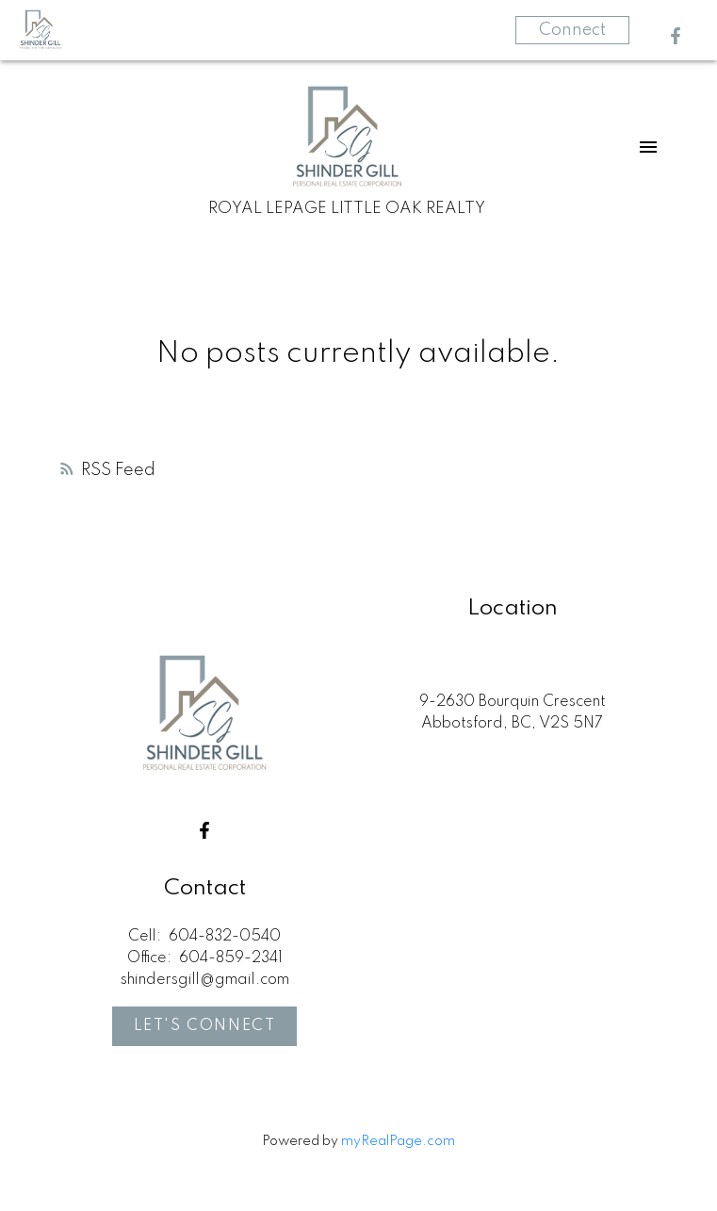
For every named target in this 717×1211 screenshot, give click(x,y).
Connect (572, 30)
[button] (675, 35)
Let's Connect (205, 1026)
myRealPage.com (398, 1141)
